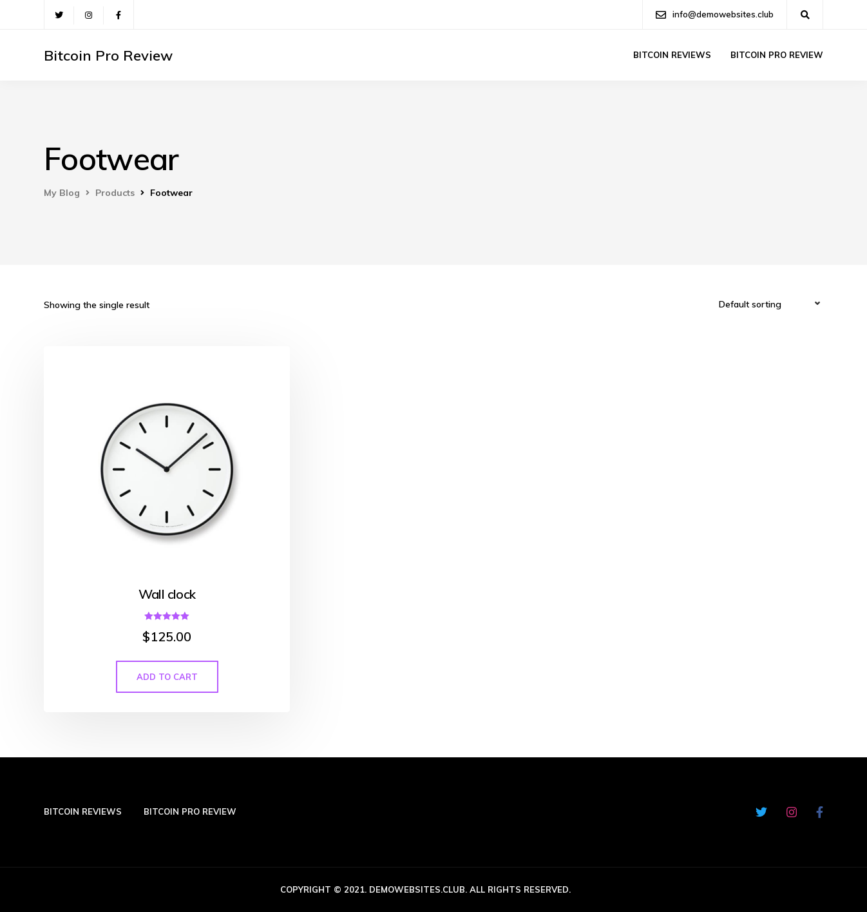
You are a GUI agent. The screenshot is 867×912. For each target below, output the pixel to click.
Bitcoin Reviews (672, 55)
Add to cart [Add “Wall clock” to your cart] (167, 677)
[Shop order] (771, 304)
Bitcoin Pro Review (108, 55)
